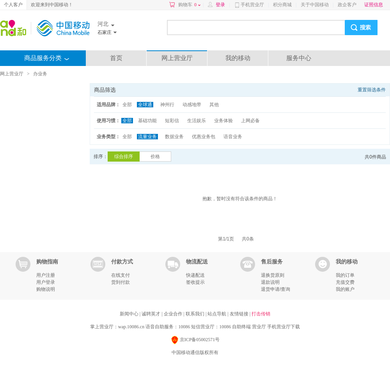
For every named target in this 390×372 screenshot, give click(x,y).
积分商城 (282, 4)
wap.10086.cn (131, 326)
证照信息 (373, 4)
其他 (214, 104)
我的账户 (345, 289)
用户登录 (45, 282)
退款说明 (270, 282)
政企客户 (347, 4)
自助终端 (241, 326)
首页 (116, 58)
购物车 (189, 4)
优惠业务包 (203, 136)
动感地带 (192, 104)
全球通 (145, 104)
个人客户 (13, 4)
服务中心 (298, 58)
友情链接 (240, 314)
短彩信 (172, 120)
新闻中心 (130, 314)
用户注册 (45, 275)
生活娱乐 (196, 120)
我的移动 (237, 58)
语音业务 (232, 136)
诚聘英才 (151, 314)
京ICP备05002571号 (195, 340)
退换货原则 (272, 275)
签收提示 (195, 282)
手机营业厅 (252, 4)
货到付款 (120, 282)
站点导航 (217, 314)
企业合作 (174, 314)
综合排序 (123, 156)
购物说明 (45, 289)
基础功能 (147, 120)
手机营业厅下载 (283, 326)
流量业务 (147, 136)
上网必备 (250, 120)
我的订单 (345, 275)
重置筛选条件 (372, 90)
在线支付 (120, 275)
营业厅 (259, 326)
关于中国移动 (315, 4)
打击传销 (261, 314)
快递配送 (195, 275)
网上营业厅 (177, 58)
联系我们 (196, 314)
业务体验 (223, 120)
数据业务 (174, 136)
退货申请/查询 (275, 289)
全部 (127, 104)
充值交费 (345, 282)
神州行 (167, 104)
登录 (220, 4)
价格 (155, 156)
